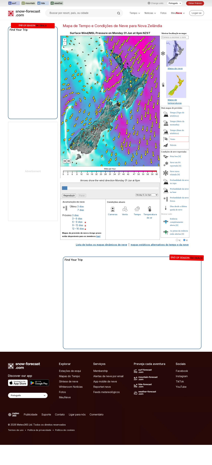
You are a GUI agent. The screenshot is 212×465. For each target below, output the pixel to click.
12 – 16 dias (78, 248)
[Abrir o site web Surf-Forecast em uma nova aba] (14, 3)
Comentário (97, 434)
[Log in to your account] (196, 13)
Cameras (112, 234)
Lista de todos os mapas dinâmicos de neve (101, 264)
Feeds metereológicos (106, 412)
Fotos (163, 13)
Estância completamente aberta (176, 242)
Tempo (135, 13)
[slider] (64, 208)
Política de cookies (65, 450)
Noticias (150, 13)
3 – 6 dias (77, 238)
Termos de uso (16, 450)
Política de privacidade (39, 450)
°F (187, 260)
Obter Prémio (195, 3)
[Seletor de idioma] (174, 3)
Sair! (98, 256)
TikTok (180, 401)
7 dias (80, 230)
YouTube (181, 407)
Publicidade (30, 434)
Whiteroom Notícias (71, 407)
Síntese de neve (68, 401)
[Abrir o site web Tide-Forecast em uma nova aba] (43, 3)
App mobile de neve (105, 401)
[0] (179, 176)
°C (180, 260)
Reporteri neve (102, 407)
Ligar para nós (77, 434)
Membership (100, 391)
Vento (125, 234)
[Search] (119, 13)
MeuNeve (65, 417)
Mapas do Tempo (69, 396)
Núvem (173, 165)
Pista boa (174, 176)
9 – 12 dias (77, 245)
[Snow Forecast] (24, 13)
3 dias (80, 226)
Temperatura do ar (149, 236)
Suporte (46, 434)
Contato (60, 434)
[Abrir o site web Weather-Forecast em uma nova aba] (56, 3)
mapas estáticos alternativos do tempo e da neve (160, 264)
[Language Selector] (28, 415)
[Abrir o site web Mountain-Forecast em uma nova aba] (28, 3)
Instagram (182, 396)
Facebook (182, 391)
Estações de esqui (70, 391)
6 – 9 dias (77, 242)
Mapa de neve (175, 88)
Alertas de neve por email (108, 396)
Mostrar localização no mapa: (174, 53)
